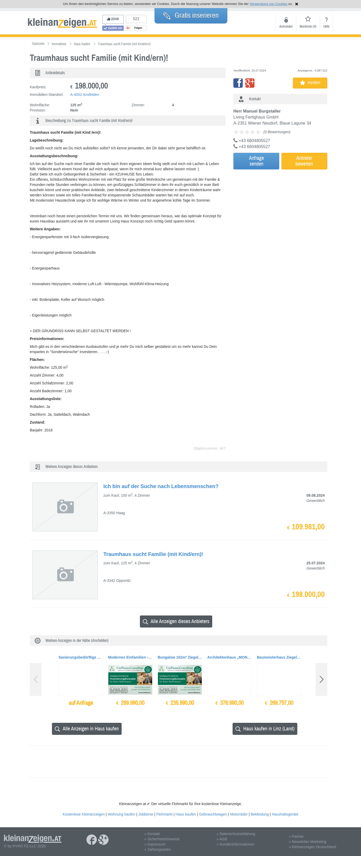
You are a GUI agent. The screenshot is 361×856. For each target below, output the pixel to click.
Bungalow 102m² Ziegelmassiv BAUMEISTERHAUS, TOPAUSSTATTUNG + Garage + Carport (180, 657)
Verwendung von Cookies (268, 4)
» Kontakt (152, 834)
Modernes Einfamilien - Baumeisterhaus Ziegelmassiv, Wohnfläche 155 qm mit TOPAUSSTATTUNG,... (130, 657)
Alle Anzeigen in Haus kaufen (87, 728)
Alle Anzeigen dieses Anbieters (176, 621)
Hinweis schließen (296, 4)
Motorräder (238, 814)
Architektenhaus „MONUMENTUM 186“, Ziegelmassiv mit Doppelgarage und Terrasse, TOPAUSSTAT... (229, 657)
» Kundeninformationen (236, 844)
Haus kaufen (185, 814)
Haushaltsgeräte (285, 814)
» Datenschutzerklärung (236, 834)
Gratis (191, 15)
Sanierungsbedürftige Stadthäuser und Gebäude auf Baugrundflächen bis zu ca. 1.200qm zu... (80, 657)
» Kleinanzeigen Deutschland (312, 847)
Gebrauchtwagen (213, 814)
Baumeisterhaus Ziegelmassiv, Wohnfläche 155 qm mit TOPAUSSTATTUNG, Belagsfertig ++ (279, 657)
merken (310, 83)
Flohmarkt (164, 814)
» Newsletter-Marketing (307, 842)
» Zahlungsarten (157, 849)
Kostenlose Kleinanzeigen (84, 814)
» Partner (296, 836)
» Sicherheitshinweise (162, 839)
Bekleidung (260, 814)
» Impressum (154, 844)
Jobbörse (145, 814)
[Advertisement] (279, 207)
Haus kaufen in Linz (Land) (264, 728)
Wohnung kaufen (121, 814)
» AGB (222, 839)
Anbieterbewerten (304, 161)
